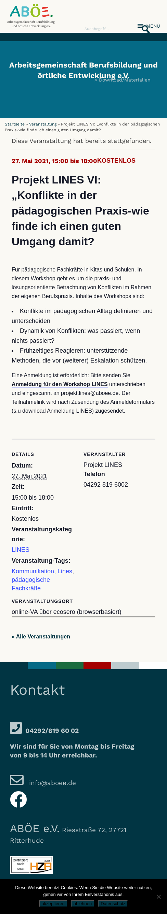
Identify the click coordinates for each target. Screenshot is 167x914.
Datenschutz (113, 903)
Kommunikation (33, 571)
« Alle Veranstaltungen (41, 636)
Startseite (15, 124)
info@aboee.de (51, 783)
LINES (20, 549)
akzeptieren (53, 903)
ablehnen (83, 903)
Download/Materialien (125, 80)
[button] (143, 25)
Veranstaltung (42, 124)
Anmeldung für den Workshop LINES (60, 384)
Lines (64, 571)
